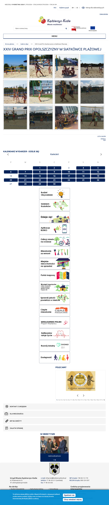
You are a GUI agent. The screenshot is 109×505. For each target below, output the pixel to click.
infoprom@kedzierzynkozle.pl (56, 478)
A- (77, 7)
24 (69, 180)
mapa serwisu (104, 14)
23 (54, 180)
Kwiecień (54, 154)
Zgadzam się (69, 495)
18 (83, 176)
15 (40, 176)
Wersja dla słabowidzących (95, 8)
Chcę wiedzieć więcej (73, 500)
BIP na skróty (16, 421)
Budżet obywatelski (17, 489)
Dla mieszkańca (16, 414)
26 (98, 180)
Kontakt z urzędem (18, 406)
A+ (73, 7)
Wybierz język (64, 8)
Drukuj (103, 139)
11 (83, 172)
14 (25, 176)
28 (25, 184)
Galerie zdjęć (24, 44)
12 (98, 172)
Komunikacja (54, 489)
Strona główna (9, 44)
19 (98, 176)
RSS (55, 8)
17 (69, 176)
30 (54, 184)
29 (40, 184)
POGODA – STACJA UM (50, 4)
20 (11, 180)
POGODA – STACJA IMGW (34, 4)
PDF (104, 140)
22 (40, 180)
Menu (54, 36)
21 (25, 180)
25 (83, 180)
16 (54, 176)
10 (69, 172)
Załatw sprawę (16, 428)
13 (88, 400)
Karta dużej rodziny (36, 489)
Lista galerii (101, 136)
